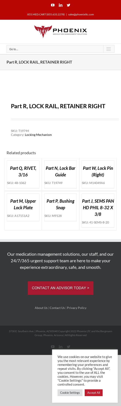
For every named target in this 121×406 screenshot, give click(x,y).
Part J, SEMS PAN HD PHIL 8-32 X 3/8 (98, 207)
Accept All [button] (93, 392)
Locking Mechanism (38, 135)
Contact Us (57, 308)
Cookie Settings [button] (70, 392)
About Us (41, 308)
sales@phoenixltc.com (81, 14)
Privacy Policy (76, 308)
